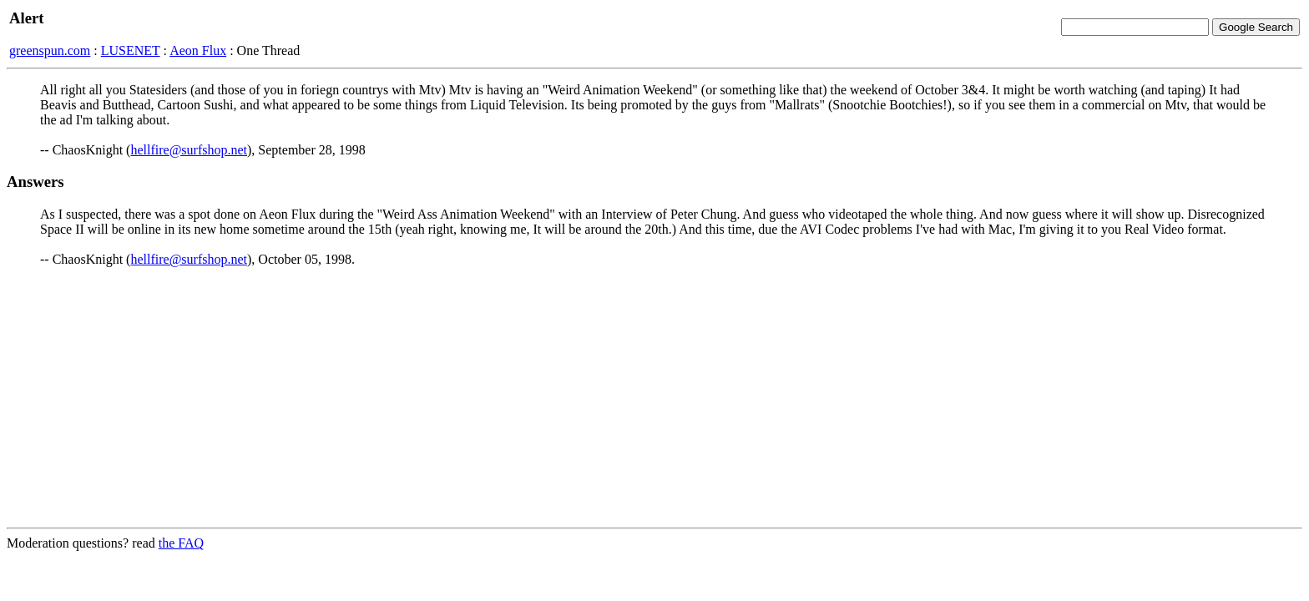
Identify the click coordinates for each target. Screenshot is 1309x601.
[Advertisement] (654, 397)
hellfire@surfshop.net (188, 150)
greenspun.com (49, 50)
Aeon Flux (197, 50)
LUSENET (130, 50)
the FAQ (181, 543)
